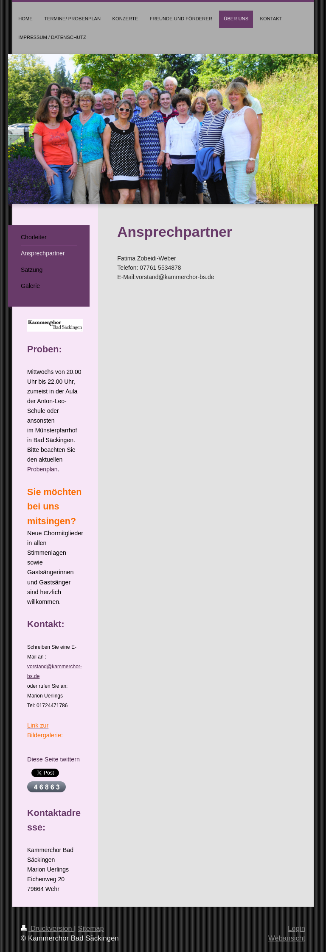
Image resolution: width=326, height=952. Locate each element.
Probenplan (42, 469)
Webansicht (286, 938)
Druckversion (47, 928)
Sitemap (91, 928)
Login (296, 928)
